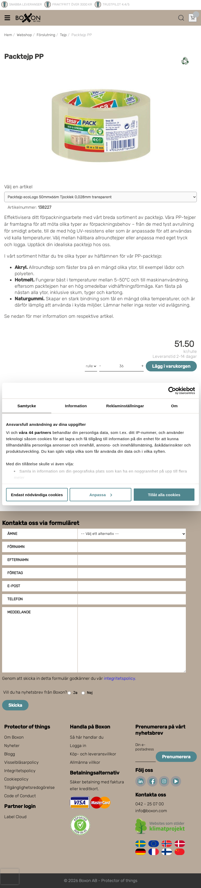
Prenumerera (176, 756)
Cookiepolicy (16, 779)
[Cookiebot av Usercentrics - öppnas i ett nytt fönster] (172, 390)
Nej (86, 693)
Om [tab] (174, 405)
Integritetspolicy (20, 770)
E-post (13, 586)
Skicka (15, 705)
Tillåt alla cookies (164, 494)
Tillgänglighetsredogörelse (29, 787)
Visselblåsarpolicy (21, 762)
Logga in (78, 745)
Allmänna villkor (85, 762)
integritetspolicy (119, 678)
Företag (15, 573)
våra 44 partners (35, 432)
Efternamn (18, 560)
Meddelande (19, 612)
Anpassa (100, 494)
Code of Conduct (20, 795)
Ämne (12, 533)
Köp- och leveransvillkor (93, 753)
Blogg (9, 753)
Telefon (15, 599)
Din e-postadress (144, 747)
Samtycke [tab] (27, 405)
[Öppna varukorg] (192, 18)
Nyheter (12, 745)
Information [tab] (76, 405)
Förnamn (16, 547)
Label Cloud (15, 816)
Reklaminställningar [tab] (125, 405)
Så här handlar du (86, 737)
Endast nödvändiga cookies (37, 494)
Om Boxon (14, 737)
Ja (72, 693)
